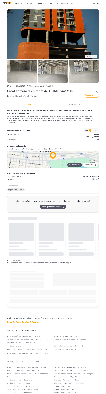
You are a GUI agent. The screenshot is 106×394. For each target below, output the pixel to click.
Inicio (9, 318)
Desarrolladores (66, 3)
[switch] (91, 130)
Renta (37, 318)
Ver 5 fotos (91, 56)
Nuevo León (48, 318)
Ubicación (74, 165)
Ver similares (91, 96)
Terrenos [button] (53, 3)
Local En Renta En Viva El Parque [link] (23, 322)
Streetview (90, 165)
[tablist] (53, 104)
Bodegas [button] (40, 3)
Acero (70, 318)
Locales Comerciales (23, 318)
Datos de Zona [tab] (76, 105)
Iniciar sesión (96, 3)
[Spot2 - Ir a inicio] (7, 3)
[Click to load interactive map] (53, 159)
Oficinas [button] (17, 3)
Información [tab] (30, 105)
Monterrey (61, 318)
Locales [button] (29, 3)
